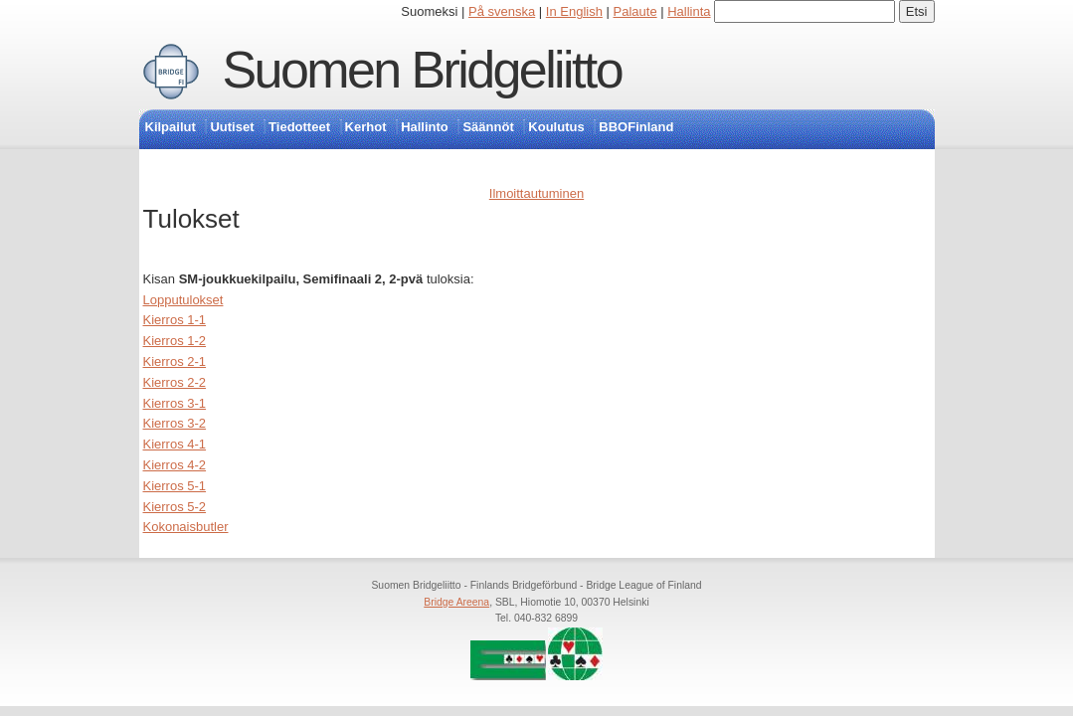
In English (574, 11)
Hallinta (688, 11)
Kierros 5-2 (175, 506)
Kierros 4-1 (175, 444)
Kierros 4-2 (175, 464)
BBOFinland (636, 126)
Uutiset (232, 126)
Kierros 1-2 (175, 340)
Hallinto (424, 126)
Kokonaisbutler (186, 526)
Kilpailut (170, 126)
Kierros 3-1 (175, 403)
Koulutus (556, 126)
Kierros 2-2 (175, 382)
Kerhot (366, 126)
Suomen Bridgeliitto (423, 69)
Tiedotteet (299, 126)
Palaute (635, 11)
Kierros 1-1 (175, 319)
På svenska (501, 11)
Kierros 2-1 (175, 361)
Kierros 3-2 (175, 423)
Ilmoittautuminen (536, 193)
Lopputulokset (183, 299)
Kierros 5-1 (175, 485)
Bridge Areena (456, 602)
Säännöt (487, 126)
